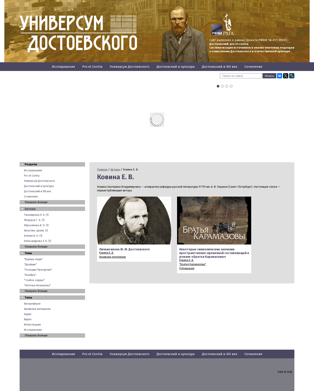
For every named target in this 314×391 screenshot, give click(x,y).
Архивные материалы (37, 308)
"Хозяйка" (30, 274)
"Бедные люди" (33, 259)
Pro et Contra (92, 67)
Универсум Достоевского (129, 67)
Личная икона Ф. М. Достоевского (124, 249)
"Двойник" (30, 264)
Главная (102, 169)
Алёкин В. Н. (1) (33, 235)
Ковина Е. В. (106, 252)
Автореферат (32, 303)
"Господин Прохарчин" (38, 269)
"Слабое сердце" (34, 280)
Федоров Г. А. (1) (34, 220)
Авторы (30, 208)
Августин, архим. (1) (36, 230)
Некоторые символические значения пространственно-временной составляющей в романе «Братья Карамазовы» (214, 253)
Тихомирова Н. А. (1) (36, 214)
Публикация (186, 268)
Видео (28, 319)
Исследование (33, 329)
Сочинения (253, 67)
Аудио (27, 314)
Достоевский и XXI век (219, 67)
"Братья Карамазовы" (192, 264)
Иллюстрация (32, 324)
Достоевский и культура (176, 67)
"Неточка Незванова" (37, 285)
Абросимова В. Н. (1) (36, 225)
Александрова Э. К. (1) (37, 241)
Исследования (63, 67)
